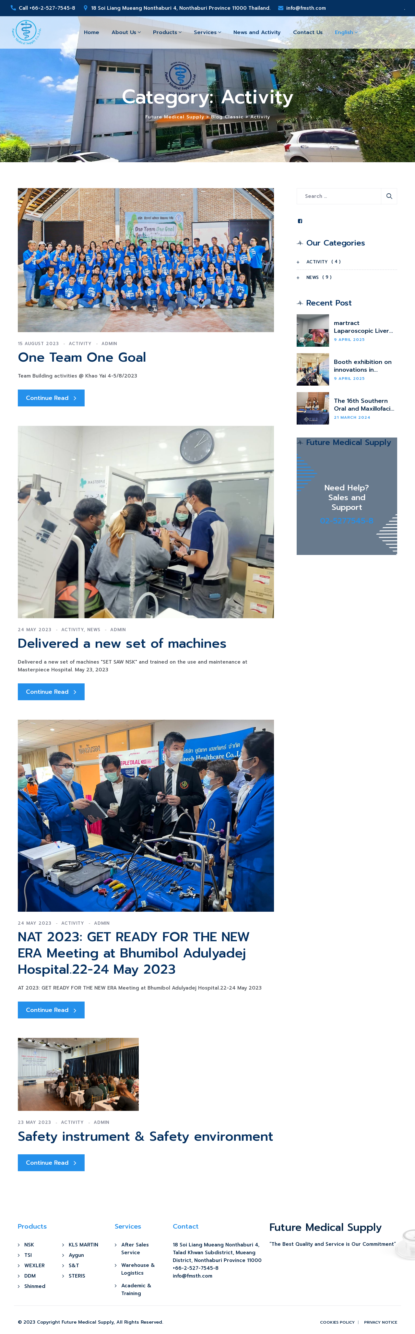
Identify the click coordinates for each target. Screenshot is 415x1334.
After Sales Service (135, 1248)
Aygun (76, 1255)
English (344, 32)
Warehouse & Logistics (138, 1269)
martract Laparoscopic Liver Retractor (361, 327)
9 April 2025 (349, 339)
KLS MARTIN (83, 1244)
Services (205, 32)
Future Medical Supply (87, 1322)
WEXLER (34, 1265)
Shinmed (34, 1286)
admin (109, 344)
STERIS (77, 1276)
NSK (29, 1244)
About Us (124, 32)
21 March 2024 (352, 417)
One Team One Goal (82, 357)
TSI (28, 1255)
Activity (80, 344)
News (94, 630)
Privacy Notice (380, 1322)
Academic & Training (136, 1289)
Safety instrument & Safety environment (145, 1136)
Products (165, 32)
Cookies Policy (337, 1322)
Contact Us (308, 32)
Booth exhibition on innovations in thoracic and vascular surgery (365, 366)
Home (91, 32)
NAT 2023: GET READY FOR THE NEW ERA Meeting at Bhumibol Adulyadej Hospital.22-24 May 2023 (134, 953)
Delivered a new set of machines (122, 643)
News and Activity (257, 32)
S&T (74, 1265)
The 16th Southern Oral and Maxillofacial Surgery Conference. (364, 405)
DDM (30, 1276)
